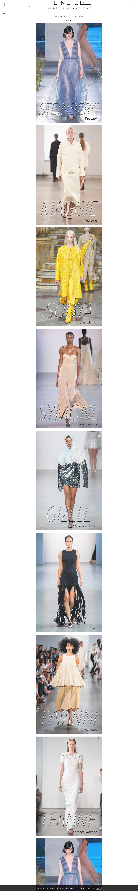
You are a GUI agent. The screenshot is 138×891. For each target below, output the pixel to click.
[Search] (16, 5)
